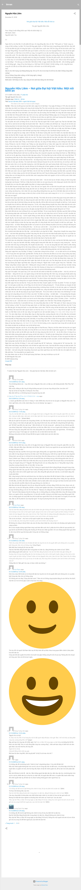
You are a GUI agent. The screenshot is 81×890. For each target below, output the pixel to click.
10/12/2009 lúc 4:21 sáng (16, 382)
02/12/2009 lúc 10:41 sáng (17, 443)
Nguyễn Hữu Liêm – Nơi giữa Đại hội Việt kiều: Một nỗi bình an (39, 89)
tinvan (9, 4)
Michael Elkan (44, 885)
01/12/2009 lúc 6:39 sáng (16, 786)
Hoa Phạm (17, 505)
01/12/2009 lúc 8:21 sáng (16, 762)
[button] (75, 13)
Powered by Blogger (40, 881)
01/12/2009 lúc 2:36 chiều (17, 541)
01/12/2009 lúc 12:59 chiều (17, 572)
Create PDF (8, 361)
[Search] (78, 5)
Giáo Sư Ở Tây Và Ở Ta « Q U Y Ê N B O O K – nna (24, 396)
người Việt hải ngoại (29, 101)
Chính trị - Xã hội (19, 99)
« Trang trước (9, 823)
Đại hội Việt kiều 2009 (15, 101)
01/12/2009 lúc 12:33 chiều (17, 733)
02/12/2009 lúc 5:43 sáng (16, 507)
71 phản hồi (24, 95)
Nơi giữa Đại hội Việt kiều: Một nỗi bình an (40, 21)
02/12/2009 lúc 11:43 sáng (17, 412)
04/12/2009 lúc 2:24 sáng (16, 398)
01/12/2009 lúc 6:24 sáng (16, 811)
